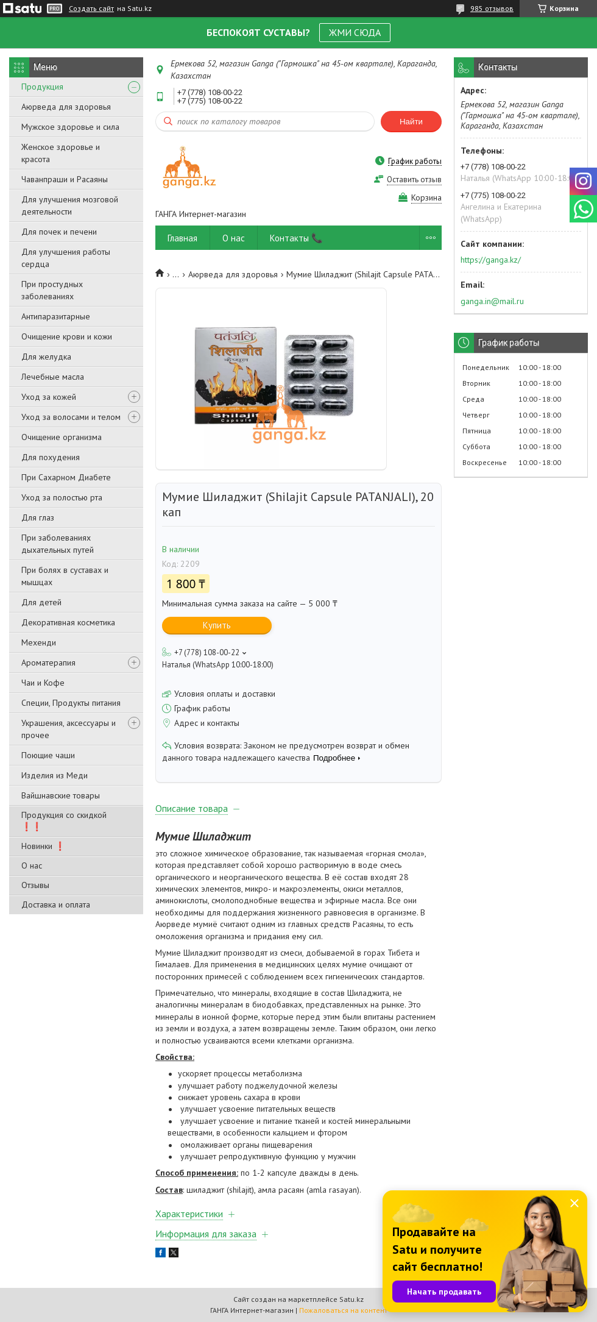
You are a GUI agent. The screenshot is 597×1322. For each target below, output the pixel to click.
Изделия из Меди (54, 775)
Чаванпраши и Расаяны (64, 179)
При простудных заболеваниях (52, 290)
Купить (217, 625)
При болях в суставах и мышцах (64, 576)
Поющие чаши (48, 755)
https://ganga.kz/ (491, 259)
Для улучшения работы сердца (65, 257)
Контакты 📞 (296, 238)
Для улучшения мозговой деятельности (69, 205)
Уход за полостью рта (61, 497)
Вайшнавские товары (60, 795)
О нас (31, 865)
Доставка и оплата (55, 904)
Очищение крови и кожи (66, 336)
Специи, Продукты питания (71, 702)
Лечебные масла (52, 376)
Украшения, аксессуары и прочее (68, 729)
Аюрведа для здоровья (66, 106)
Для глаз (37, 517)
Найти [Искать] (411, 121)
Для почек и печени (59, 231)
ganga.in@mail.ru (492, 301)
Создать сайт (91, 8)
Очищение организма (61, 437)
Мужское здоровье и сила (70, 126)
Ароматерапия (48, 662)
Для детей (41, 602)
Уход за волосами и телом (71, 416)
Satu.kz (351, 1299)
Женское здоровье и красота (60, 153)
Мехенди (38, 642)
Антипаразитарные (55, 316)
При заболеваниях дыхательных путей (57, 543)
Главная (182, 238)
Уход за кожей (48, 396)
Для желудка (46, 356)
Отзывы (35, 885)
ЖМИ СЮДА (355, 32)
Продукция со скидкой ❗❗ (64, 820)
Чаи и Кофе (43, 682)
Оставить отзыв (414, 179)
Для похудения (50, 457)
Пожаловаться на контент (343, 1310)
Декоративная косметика (68, 622)
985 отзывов (492, 8)
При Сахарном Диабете (66, 477)
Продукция (42, 86)
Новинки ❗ (43, 845)
